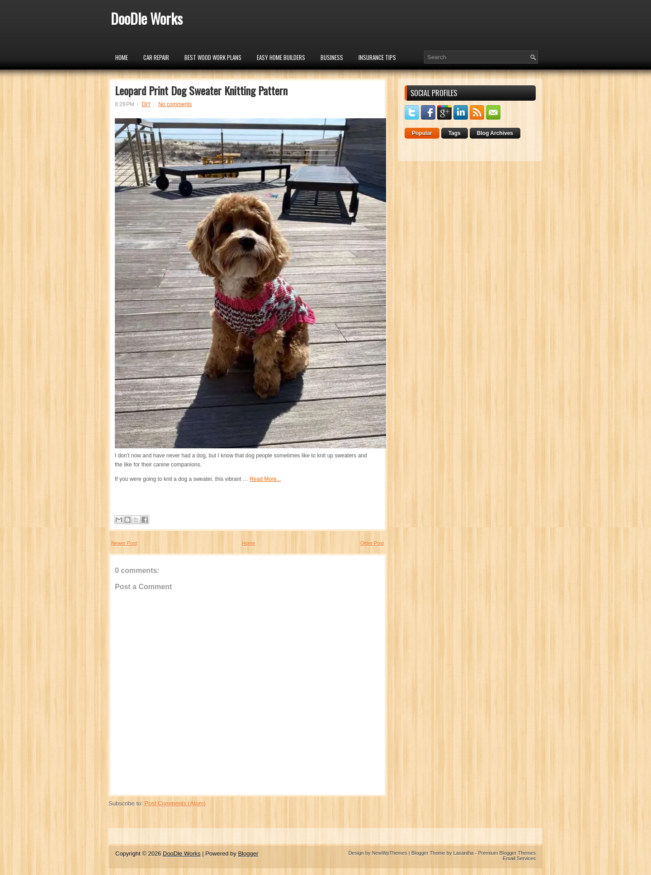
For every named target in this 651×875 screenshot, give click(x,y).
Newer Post (124, 543)
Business (332, 57)
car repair (156, 57)
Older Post (372, 543)
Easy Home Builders (281, 57)
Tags (454, 133)
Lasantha (463, 853)
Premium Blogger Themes (507, 853)
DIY (146, 104)
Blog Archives (495, 133)
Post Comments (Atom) (175, 803)
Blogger (248, 853)
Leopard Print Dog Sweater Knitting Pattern (201, 90)
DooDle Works (147, 18)
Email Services (519, 858)
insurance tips (377, 57)
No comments (175, 104)
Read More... (265, 479)
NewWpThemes (389, 853)
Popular (422, 133)
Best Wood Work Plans (212, 57)
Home (121, 57)
